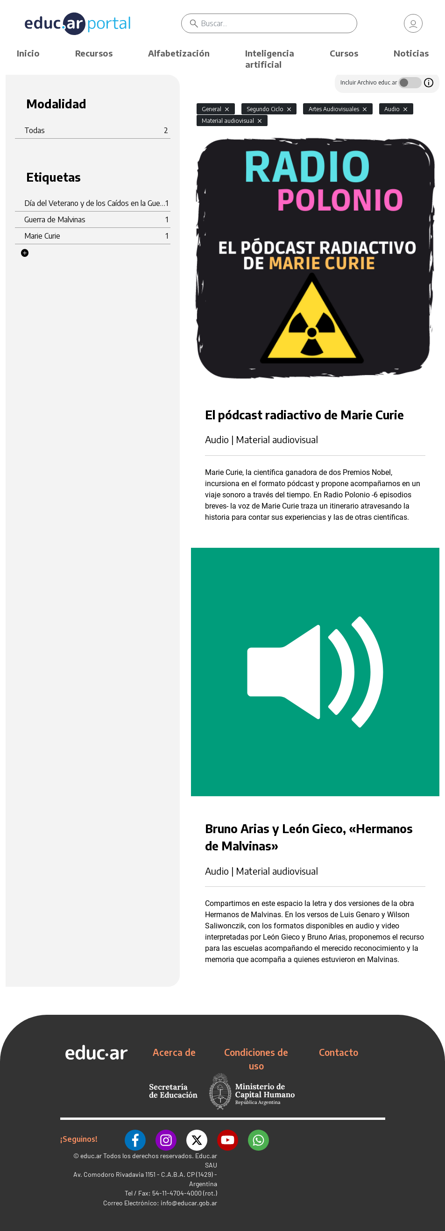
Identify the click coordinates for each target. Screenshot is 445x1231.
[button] (25, 253)
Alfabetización (179, 53)
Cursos (344, 53)
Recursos (94, 53)
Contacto (338, 1052)
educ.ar (91, 1156)
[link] (413, 23)
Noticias (411, 53)
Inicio (28, 53)
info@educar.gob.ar (189, 1203)
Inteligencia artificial (269, 59)
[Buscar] (279, 23)
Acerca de (174, 1052)
